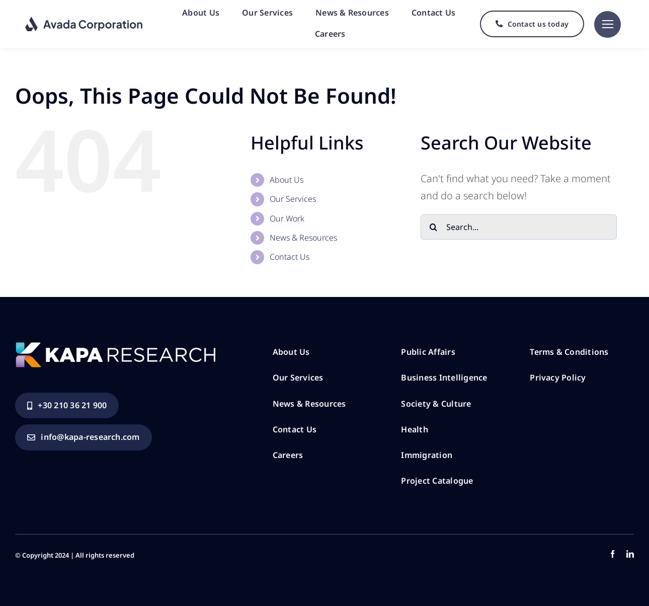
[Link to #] (607, 24)
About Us (286, 179)
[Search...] (519, 227)
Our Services (293, 198)
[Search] (433, 227)
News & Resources (303, 237)
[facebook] (612, 554)
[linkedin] (630, 554)
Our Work (287, 218)
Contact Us (289, 256)
